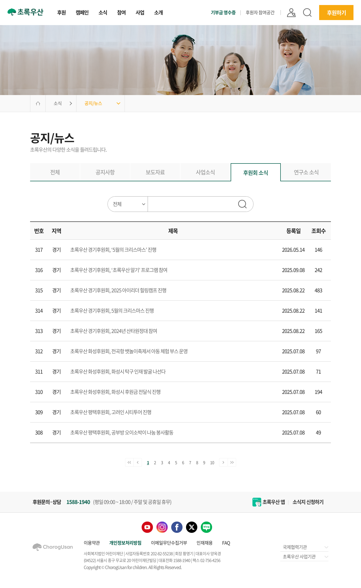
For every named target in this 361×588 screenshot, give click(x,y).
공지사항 (105, 172)
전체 (55, 172)
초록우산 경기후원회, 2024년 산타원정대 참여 (113, 330)
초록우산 (25, 12)
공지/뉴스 (93, 103)
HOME (37, 103)
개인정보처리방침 (125, 542)
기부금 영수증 (223, 12)
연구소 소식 (306, 172)
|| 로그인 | (291, 12)
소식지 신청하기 (308, 502)
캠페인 (82, 13)
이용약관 (92, 542)
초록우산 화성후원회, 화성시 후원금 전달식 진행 (115, 391)
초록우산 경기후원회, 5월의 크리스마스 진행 (112, 310)
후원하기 (336, 12)
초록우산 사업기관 (305, 556)
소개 (158, 13)
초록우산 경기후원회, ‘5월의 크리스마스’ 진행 (113, 249)
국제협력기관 (305, 547)
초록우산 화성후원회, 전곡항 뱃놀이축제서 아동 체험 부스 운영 (129, 351)
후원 (61, 13)
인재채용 (205, 542)
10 (212, 462)
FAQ (226, 542)
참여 (121, 13)
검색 (307, 12)
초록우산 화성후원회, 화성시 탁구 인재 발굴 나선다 (117, 371)
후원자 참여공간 (260, 12)
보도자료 (155, 172)
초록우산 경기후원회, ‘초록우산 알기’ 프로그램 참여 (118, 270)
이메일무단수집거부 (169, 542)
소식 (103, 13)
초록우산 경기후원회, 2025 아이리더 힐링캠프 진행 (118, 290)
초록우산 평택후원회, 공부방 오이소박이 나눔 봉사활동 (121, 432)
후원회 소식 (255, 172)
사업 (140, 13)
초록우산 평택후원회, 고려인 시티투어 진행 (110, 412)
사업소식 (205, 172)
